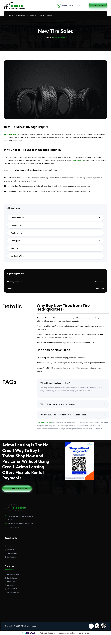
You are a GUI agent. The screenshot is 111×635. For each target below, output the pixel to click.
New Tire (14, 248)
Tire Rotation (16, 233)
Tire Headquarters (12, 134)
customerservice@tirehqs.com (20, 523)
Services (31, 16)
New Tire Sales (13, 589)
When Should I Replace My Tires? (55, 383)
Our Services (12, 553)
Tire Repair (15, 241)
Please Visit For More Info (17, 489)
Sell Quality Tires (17, 256)
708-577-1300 (74, 6)
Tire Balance (16, 225)
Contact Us (98, 6)
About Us (20, 16)
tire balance (78, 160)
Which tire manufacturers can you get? (58, 404)
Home (10, 16)
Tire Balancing (10, 191)
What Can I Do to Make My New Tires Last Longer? (63, 414)
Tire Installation (17, 217)
